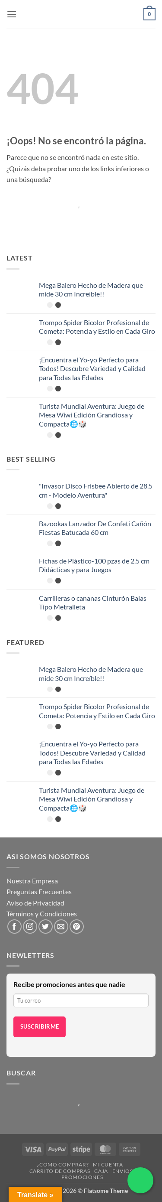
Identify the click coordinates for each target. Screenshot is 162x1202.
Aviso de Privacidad (35, 903)
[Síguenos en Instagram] (30, 926)
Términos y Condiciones (41, 913)
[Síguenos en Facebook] (14, 926)
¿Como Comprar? (63, 1164)
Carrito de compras (59, 1171)
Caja (101, 1171)
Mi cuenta (108, 1164)
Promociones (82, 1177)
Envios (122, 1171)
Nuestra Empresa (32, 880)
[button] (11, 14)
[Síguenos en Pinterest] (77, 926)
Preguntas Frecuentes (39, 891)
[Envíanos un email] (61, 926)
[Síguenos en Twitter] (45, 926)
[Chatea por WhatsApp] (140, 1180)
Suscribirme (39, 1026)
